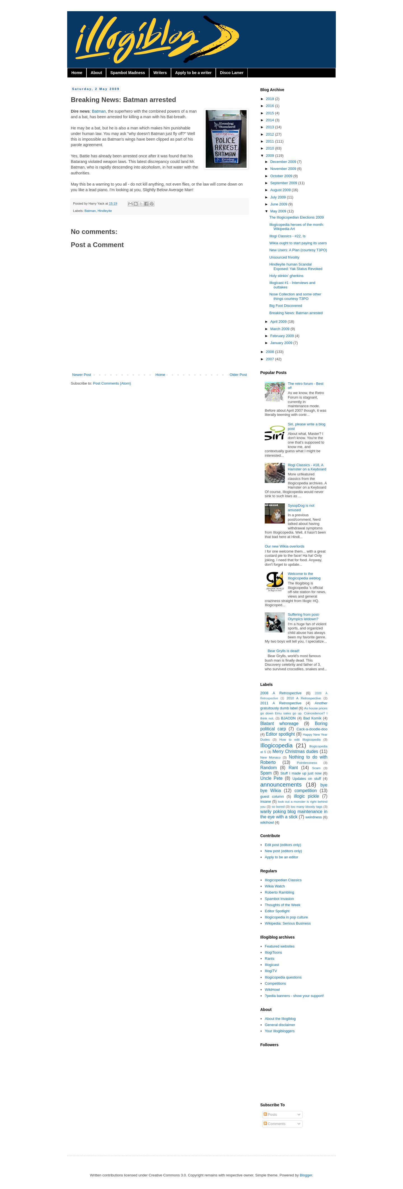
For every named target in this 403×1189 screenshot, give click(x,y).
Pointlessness (307, 762)
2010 (270, 148)
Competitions (275, 983)
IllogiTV (271, 971)
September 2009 (284, 183)
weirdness (314, 817)
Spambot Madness (127, 72)
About (96, 72)
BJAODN (288, 718)
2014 (270, 120)
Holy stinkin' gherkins (286, 276)
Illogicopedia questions (283, 977)
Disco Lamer (231, 72)
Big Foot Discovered (285, 306)
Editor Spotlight (277, 911)
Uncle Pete (271, 778)
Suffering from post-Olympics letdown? (304, 616)
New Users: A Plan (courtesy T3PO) (298, 250)
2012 (270, 134)
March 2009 (280, 329)
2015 (270, 113)
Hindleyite (105, 210)
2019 (270, 99)
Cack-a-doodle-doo (311, 729)
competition (305, 790)
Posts (270, 1114)
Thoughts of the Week (282, 905)
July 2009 (278, 197)
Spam (266, 773)
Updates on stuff (306, 778)
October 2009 (281, 176)
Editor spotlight (280, 734)
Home (76, 72)
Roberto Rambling (279, 892)
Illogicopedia (276, 745)
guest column (272, 796)
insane (265, 801)
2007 (270, 359)
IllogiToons (273, 952)
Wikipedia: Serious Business (288, 923)
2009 (270, 155)
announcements (281, 784)
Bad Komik (312, 718)
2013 (270, 127)
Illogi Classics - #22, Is (287, 236)
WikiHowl (272, 989)
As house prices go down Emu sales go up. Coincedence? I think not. (293, 713)
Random (268, 767)
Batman (99, 111)
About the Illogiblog (280, 1019)
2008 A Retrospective (281, 693)
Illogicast (272, 965)
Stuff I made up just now (301, 773)
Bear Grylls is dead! (283, 651)
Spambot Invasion (279, 899)
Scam (316, 768)
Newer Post (81, 375)
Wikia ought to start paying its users (298, 243)
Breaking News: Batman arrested (296, 313)
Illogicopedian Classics (283, 880)
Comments (274, 1124)
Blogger (306, 1175)
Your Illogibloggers (279, 1031)
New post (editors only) (283, 851)
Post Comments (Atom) (112, 383)
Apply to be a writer (193, 72)
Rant (293, 767)
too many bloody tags (306, 806)
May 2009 (278, 211)
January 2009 (281, 343)
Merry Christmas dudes (295, 751)
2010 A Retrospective (304, 698)
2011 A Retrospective (280, 703)
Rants (269, 958)
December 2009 (283, 162)
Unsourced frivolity (284, 257)
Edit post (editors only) (283, 845)
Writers (160, 72)
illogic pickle (306, 796)
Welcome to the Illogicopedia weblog (304, 576)
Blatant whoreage (279, 723)
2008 (270, 352)
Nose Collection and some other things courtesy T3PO (295, 296)
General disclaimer (280, 1025)
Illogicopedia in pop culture (286, 917)
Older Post (238, 375)
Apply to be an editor (281, 857)
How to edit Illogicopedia (299, 739)
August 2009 (281, 190)
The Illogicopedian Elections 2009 (296, 217)
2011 (270, 141)
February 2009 (282, 336)
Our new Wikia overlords (284, 546)
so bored (278, 806)
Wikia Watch (275, 886)
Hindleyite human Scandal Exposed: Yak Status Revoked (295, 266)
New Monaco (270, 757)
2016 (270, 106)
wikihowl (267, 822)
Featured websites (279, 946)
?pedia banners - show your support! (294, 996)
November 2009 (283, 169)
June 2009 (279, 204)
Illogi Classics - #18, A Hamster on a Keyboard (307, 467)
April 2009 (279, 321)
